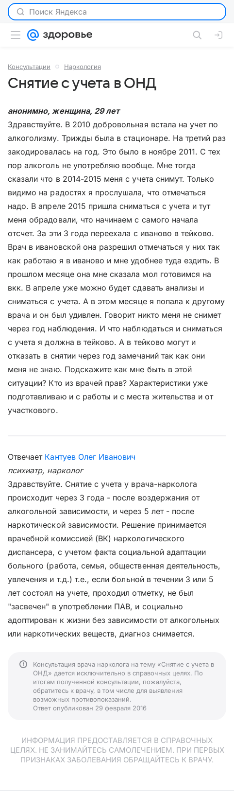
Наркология (82, 66)
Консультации (29, 66)
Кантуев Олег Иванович (90, 457)
